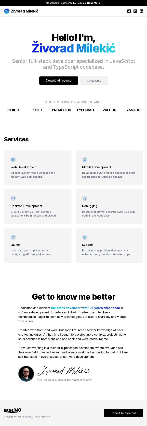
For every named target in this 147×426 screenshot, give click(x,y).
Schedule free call (123, 413)
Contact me (94, 80)
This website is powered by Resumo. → (73, 2)
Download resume (58, 80)
